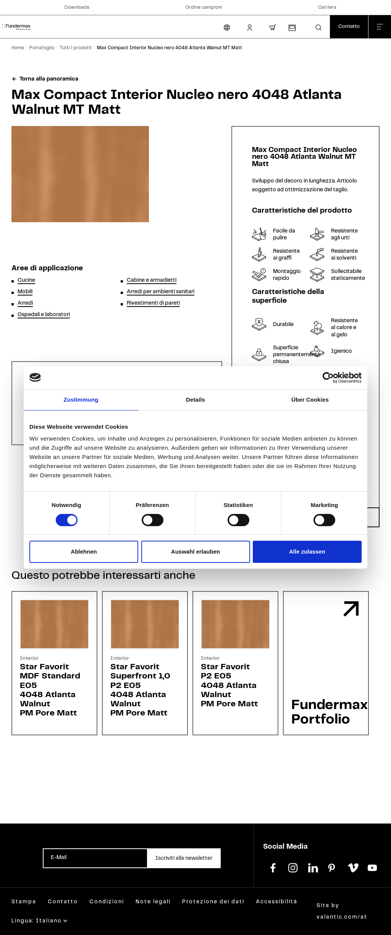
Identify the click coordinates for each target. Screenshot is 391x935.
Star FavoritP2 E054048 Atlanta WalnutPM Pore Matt (229, 685)
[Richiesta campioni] (291, 28)
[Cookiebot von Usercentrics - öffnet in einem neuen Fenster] (328, 377)
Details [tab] (195, 399)
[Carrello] (272, 27)
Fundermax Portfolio (329, 712)
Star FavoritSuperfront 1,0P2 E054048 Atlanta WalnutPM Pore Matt (140, 690)
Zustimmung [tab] (81, 399)
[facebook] (273, 867)
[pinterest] (333, 867)
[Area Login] (249, 27)
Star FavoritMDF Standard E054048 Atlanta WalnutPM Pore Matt (50, 690)
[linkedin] (313, 867)
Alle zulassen (307, 551)
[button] (318, 27)
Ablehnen (84, 551)
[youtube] (372, 867)
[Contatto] (349, 26)
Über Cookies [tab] (310, 399)
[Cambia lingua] (226, 27)
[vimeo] (352, 867)
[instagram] (293, 867)
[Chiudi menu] (379, 26)
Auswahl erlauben (195, 551)
